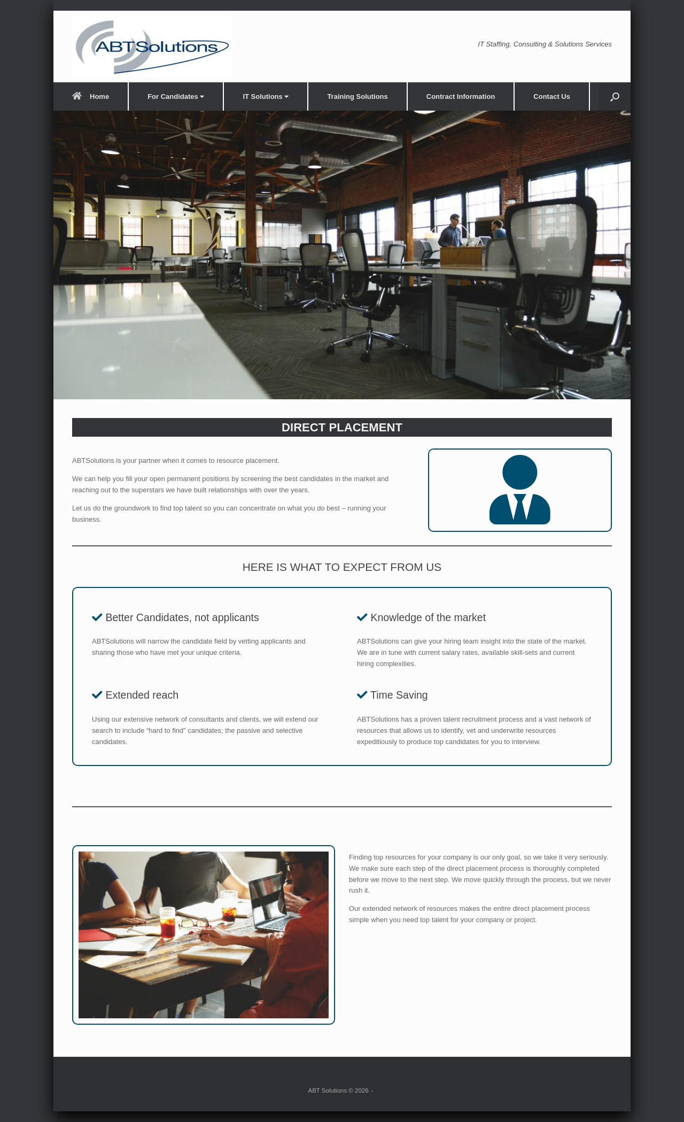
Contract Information (460, 96)
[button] (615, 96)
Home (90, 96)
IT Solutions (266, 96)
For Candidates (175, 96)
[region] (342, 255)
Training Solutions (357, 96)
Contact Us (551, 96)
